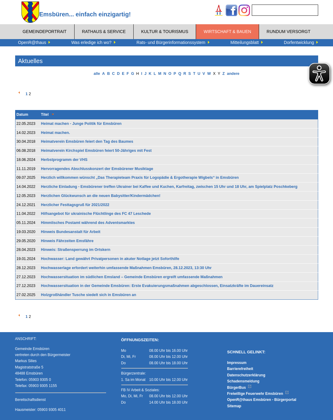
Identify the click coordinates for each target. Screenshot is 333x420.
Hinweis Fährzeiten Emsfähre (67, 241)
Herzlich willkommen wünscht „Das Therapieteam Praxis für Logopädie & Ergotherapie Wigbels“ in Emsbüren (140, 177)
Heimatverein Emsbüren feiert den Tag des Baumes (87, 141)
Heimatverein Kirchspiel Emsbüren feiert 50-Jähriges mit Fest (96, 150)
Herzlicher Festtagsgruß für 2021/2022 (75, 205)
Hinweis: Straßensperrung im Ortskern (75, 250)
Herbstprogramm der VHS (64, 160)
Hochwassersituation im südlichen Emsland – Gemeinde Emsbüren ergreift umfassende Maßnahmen (131, 277)
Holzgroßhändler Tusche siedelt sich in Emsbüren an (88, 295)
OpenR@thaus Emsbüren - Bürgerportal (261, 400)
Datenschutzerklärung (246, 375)
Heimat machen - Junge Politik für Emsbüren (81, 124)
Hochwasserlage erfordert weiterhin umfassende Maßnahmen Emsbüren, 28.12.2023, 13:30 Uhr (126, 268)
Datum (22, 114)
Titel (44, 114)
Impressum (237, 363)
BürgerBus (239, 387)
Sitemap (234, 406)
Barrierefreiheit (240, 369)
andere (233, 74)
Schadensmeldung (243, 381)
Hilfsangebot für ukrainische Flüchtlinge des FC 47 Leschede (96, 214)
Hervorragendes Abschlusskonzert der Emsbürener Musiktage (97, 169)
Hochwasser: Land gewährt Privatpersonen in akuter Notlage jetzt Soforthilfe (110, 259)
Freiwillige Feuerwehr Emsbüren (258, 394)
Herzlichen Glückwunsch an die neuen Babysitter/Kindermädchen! (101, 196)
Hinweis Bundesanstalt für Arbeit (70, 232)
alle (97, 74)
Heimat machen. (55, 133)
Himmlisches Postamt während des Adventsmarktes (88, 223)
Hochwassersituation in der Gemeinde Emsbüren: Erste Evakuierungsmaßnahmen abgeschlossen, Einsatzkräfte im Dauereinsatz (157, 286)
